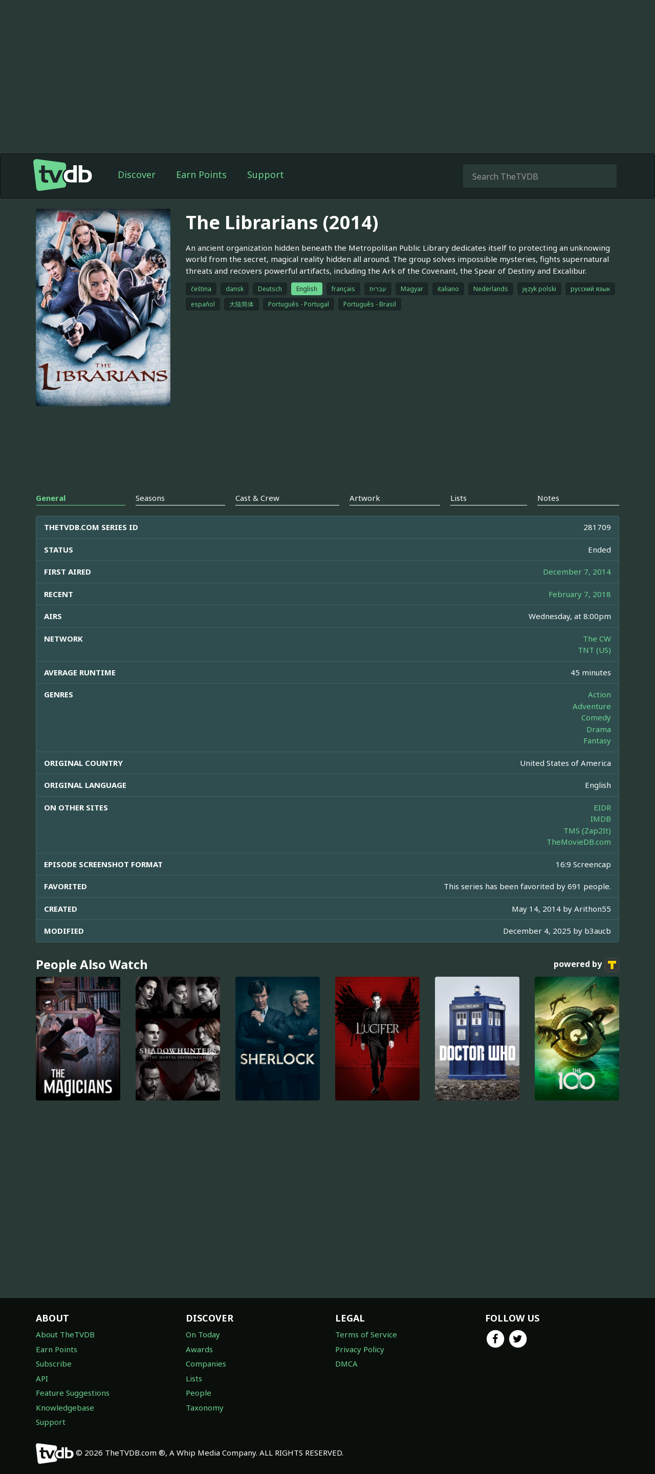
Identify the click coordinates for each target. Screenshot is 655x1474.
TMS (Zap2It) (587, 830)
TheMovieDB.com (579, 842)
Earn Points (201, 174)
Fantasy (597, 740)
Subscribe (54, 1363)
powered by (586, 965)
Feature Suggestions (73, 1393)
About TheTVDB (65, 1334)
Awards (199, 1349)
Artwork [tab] (365, 498)
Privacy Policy (359, 1349)
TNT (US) (594, 650)
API (42, 1378)
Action (599, 694)
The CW (597, 638)
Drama (598, 729)
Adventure (592, 706)
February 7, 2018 (580, 594)
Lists (194, 1378)
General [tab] (51, 498)
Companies (206, 1363)
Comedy (596, 717)
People (198, 1393)
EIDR (602, 807)
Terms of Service (366, 1334)
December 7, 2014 (577, 571)
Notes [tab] (548, 498)
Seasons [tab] (150, 498)
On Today (203, 1334)
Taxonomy (205, 1407)
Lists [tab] (458, 498)
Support (265, 174)
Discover (137, 174)
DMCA (346, 1363)
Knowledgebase (65, 1407)
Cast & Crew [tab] (257, 498)
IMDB (601, 818)
